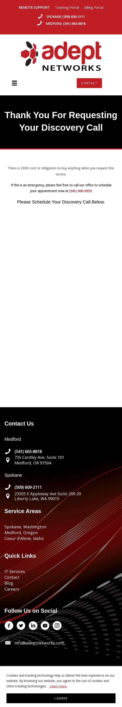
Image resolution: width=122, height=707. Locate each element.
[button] (89, 83)
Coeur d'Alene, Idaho (24, 538)
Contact (12, 577)
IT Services (14, 571)
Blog (8, 583)
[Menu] (14, 83)
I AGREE (61, 698)
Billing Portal (93, 7)
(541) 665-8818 (74, 23)
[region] (61, 686)
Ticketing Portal (67, 7)
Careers (11, 589)
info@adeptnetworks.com (39, 643)
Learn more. (58, 686)
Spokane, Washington (25, 526)
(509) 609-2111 (73, 16)
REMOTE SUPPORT (37, 7)
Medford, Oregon (21, 532)
